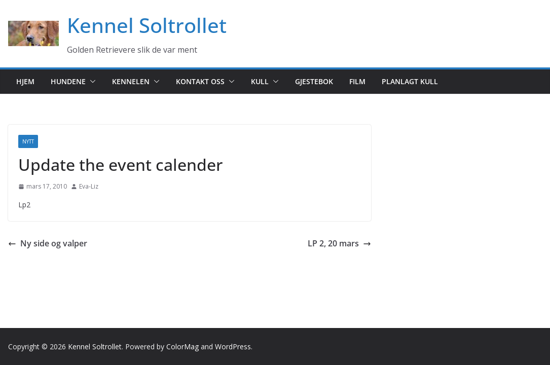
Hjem (25, 81)
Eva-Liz (88, 186)
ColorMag (182, 346)
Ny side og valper (47, 243)
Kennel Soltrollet (147, 25)
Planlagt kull (410, 81)
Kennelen (131, 81)
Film (357, 81)
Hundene (68, 81)
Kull (260, 81)
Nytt (28, 141)
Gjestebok (314, 81)
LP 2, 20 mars (339, 243)
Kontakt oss (200, 81)
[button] (91, 82)
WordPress (233, 346)
